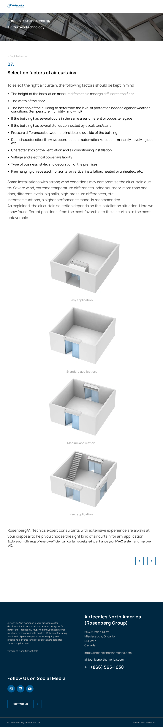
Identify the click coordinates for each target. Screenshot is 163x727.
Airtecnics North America (144, 722)
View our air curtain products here (37, 545)
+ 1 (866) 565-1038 (104, 667)
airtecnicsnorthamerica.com (104, 659)
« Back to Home (17, 56)
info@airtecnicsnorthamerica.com (108, 652)
